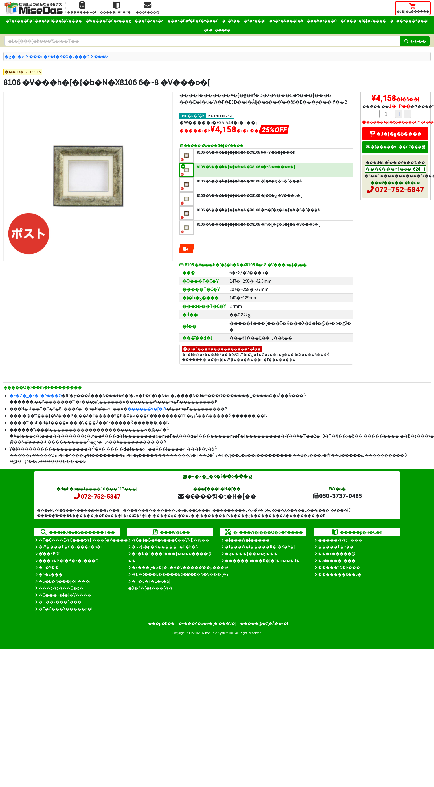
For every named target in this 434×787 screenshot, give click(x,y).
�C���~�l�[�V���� (363, 20)
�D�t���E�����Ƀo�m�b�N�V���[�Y (180, 574)
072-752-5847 (399, 189)
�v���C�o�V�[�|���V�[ (207, 623)
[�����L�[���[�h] (202, 41)
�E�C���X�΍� (217, 29)
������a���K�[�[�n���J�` (263, 560)
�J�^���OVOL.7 (227, 354)
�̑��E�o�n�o (149, 20)
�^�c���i (254, 20)
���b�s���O (322, 20)
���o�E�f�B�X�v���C (192, 20)
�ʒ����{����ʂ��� (251, 553)
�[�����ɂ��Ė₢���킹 (395, 146)
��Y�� (231, 20)
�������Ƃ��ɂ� (339, 574)
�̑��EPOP (50, 553)
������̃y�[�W (146, 409)
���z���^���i (409, 20)
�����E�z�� (336, 546)
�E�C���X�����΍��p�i (65, 609)
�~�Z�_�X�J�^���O (36, 395)
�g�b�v (14, 56)
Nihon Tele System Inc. (218, 633)
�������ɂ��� (340, 540)
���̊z (101, 56)
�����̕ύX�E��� (339, 567)
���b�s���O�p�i (61, 588)
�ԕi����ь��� (337, 560)
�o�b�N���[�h (286, 20)
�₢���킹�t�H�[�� (216, 496)
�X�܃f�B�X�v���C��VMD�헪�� (170, 540)
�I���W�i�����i (248, 540)
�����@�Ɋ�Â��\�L (264, 623)
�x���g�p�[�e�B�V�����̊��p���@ (180, 567)
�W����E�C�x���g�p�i (70, 546)
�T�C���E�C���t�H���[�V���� (44, 20)
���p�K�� (161, 623)
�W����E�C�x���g (108, 20)
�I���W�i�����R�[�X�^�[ (260, 546)
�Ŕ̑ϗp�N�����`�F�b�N (165, 546)
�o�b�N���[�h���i (64, 581)
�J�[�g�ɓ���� (395, 133)
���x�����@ (336, 553)
